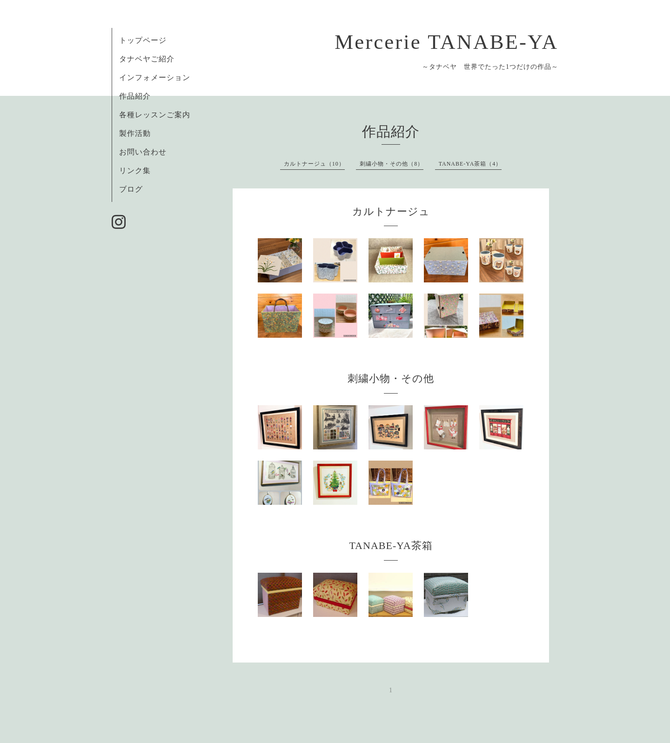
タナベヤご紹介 (146, 59)
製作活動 (135, 133)
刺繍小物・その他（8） (391, 164)
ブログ (131, 189)
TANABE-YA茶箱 (390, 545)
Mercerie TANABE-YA (446, 42)
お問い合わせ (143, 152)
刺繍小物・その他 (391, 378)
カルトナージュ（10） (314, 164)
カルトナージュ (391, 211)
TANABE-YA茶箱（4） (470, 164)
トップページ (143, 40)
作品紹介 (139, 96)
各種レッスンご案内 (154, 115)
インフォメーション (154, 77)
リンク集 (135, 170)
